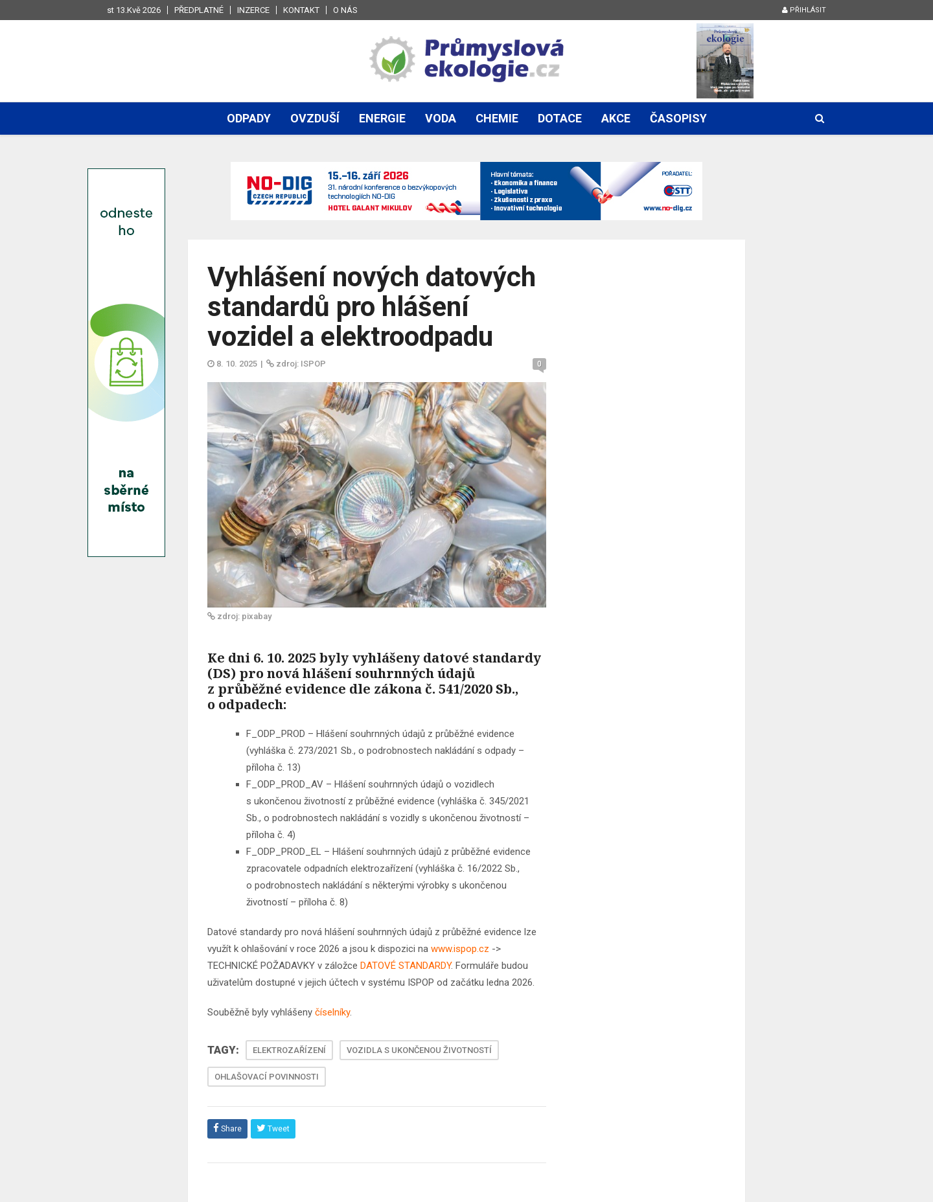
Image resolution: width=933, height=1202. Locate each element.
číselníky (332, 1012)
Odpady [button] (249, 118)
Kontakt (301, 10)
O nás (345, 10)
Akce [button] (615, 118)
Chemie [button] (497, 118)
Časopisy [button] (678, 118)
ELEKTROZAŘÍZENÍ (289, 1050)
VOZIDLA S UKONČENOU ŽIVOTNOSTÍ (419, 1050)
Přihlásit (804, 10)
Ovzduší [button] (315, 118)
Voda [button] (440, 118)
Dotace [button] (560, 118)
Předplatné (199, 10)
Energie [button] (382, 118)
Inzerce (253, 10)
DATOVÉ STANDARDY (405, 965)
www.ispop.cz (460, 949)
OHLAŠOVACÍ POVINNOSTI (266, 1077)
